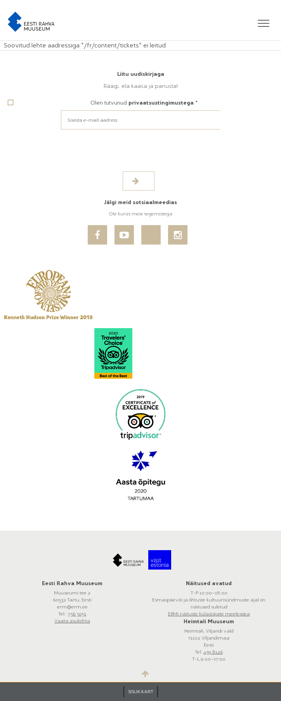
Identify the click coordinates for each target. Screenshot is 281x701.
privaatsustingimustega (161, 103)
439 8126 (213, 652)
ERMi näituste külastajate (196, 614)
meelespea (237, 614)
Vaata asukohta (72, 621)
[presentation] (67, 156)
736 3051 (77, 614)
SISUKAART (140, 691)
